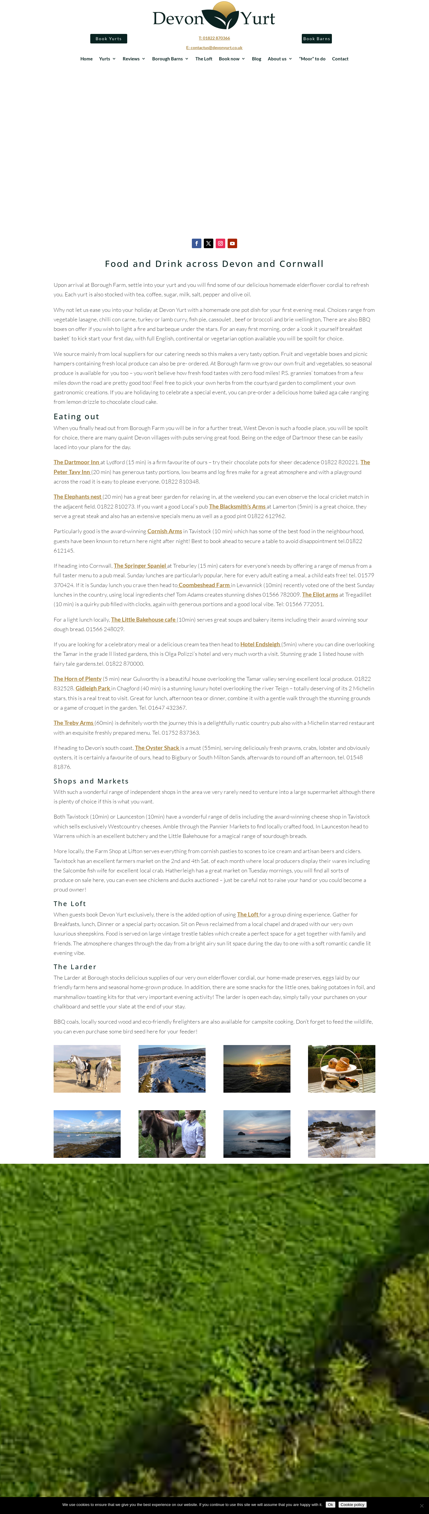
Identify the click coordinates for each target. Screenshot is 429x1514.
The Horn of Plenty (78, 678)
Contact (340, 59)
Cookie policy (352, 1504)
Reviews (131, 59)
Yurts (104, 59)
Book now (229, 59)
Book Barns (316, 38)
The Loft (203, 59)
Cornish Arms (164, 531)
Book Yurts (109, 38)
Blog (256, 59)
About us (277, 59)
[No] (422, 1506)
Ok (330, 1504)
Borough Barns (167, 59)
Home (86, 59)
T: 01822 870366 (214, 37)
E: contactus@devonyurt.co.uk (214, 47)
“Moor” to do (312, 59)
